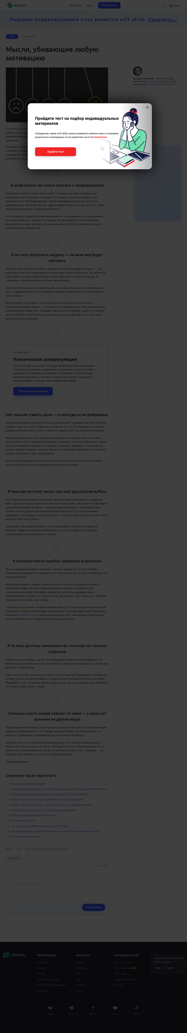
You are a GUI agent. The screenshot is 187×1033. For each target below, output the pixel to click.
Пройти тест (55, 151)
